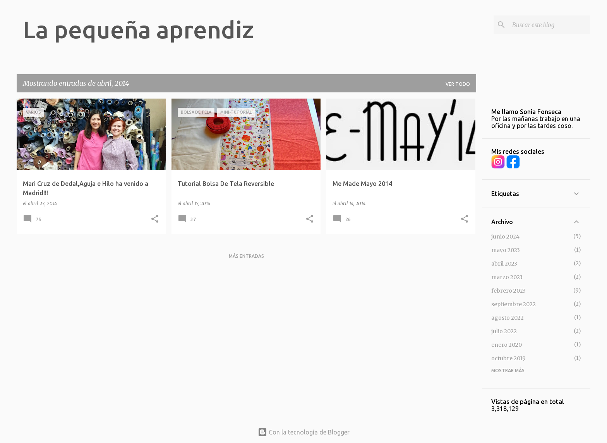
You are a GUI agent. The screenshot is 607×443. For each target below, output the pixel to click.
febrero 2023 (508, 290)
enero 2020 (506, 344)
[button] (154, 219)
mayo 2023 (505, 250)
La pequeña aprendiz (138, 29)
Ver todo (458, 84)
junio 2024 (505, 236)
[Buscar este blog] (549, 24)
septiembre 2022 (513, 304)
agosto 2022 (507, 317)
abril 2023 (504, 263)
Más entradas (246, 256)
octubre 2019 (508, 358)
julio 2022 (504, 331)
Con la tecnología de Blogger (304, 432)
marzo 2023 (507, 277)
